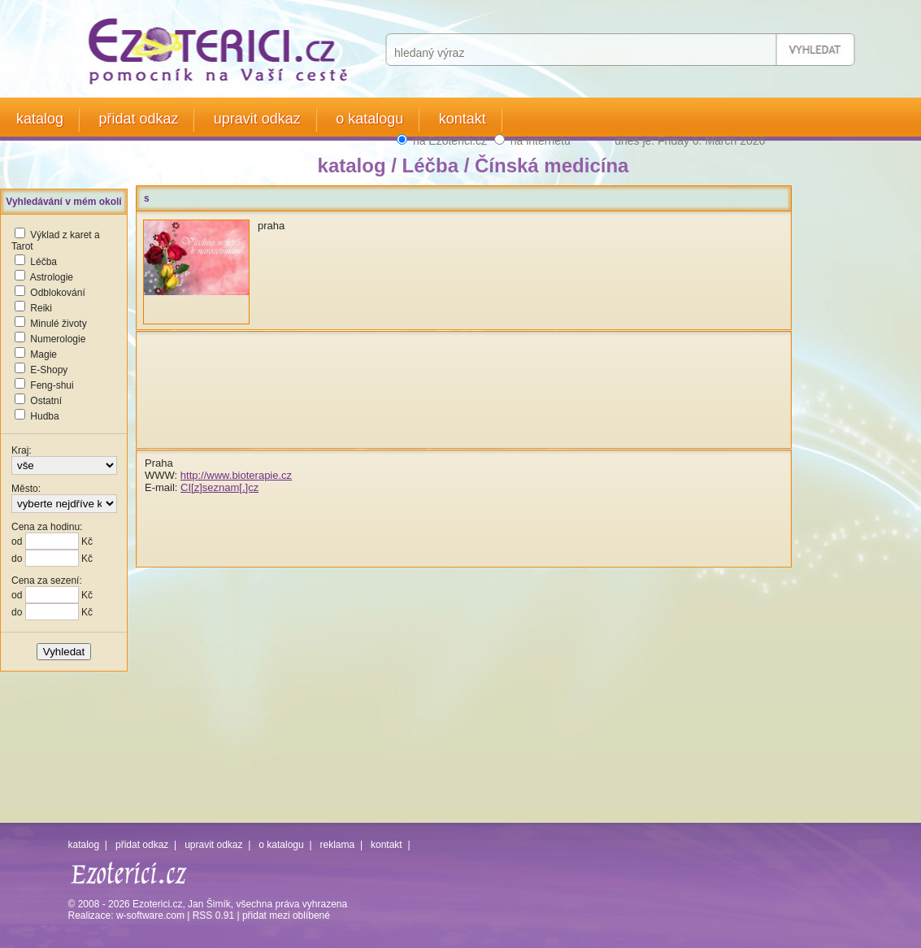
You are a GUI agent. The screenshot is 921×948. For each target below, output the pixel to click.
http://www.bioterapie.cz (236, 475)
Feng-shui (51, 385)
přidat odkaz (138, 119)
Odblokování (57, 292)
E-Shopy (48, 370)
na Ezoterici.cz (450, 140)
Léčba (43, 261)
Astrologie (51, 277)
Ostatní (46, 401)
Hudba (44, 416)
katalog (39, 119)
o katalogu (369, 119)
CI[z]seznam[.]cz (219, 487)
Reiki (41, 308)
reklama (337, 844)
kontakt (462, 119)
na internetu (540, 140)
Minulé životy (58, 323)
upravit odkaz (257, 119)
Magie (43, 354)
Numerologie (57, 339)
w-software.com (150, 915)
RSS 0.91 (213, 915)
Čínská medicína (551, 165)
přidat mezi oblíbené (286, 915)
